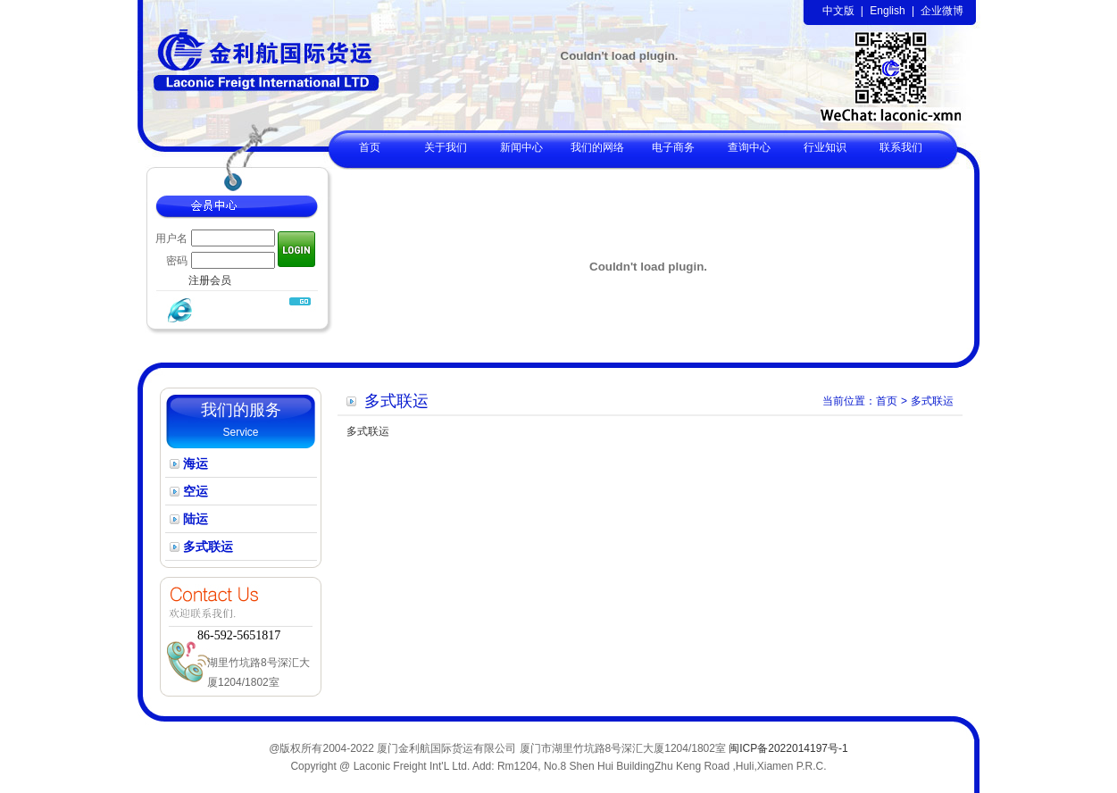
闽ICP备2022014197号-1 (788, 748)
